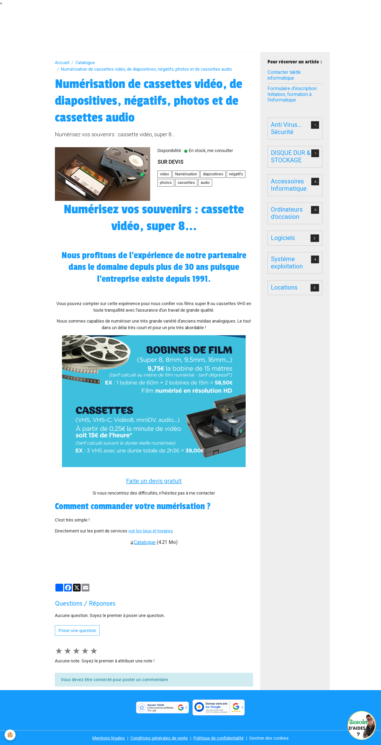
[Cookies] (10, 734)
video (164, 174)
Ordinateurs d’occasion (287, 213)
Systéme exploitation (287, 263)
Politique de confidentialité (219, 738)
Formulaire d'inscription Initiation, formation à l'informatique (292, 94)
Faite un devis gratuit (154, 481)
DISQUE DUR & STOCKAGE (290, 156)
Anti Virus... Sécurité (286, 128)
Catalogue (85, 62)
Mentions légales (107, 738)
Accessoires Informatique (288, 185)
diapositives (213, 174)
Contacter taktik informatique (284, 75)
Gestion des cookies (270, 738)
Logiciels (283, 237)
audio (205, 182)
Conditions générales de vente (159, 738)
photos (166, 182)
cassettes (186, 182)
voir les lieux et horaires (151, 530)
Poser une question (77, 630)
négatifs (236, 174)
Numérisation (186, 174)
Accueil (62, 62)
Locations (284, 287)
